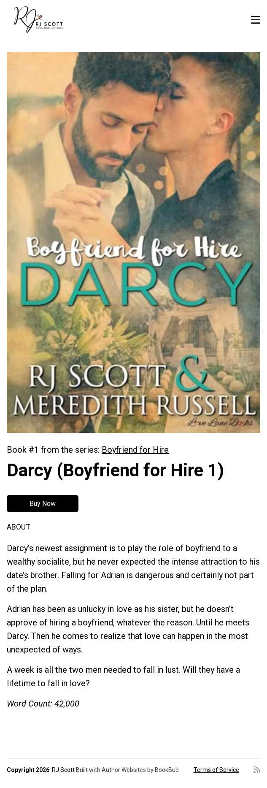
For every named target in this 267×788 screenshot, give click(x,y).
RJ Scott (63, 769)
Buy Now (43, 504)
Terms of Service (216, 769)
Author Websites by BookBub (140, 769)
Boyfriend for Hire (135, 450)
